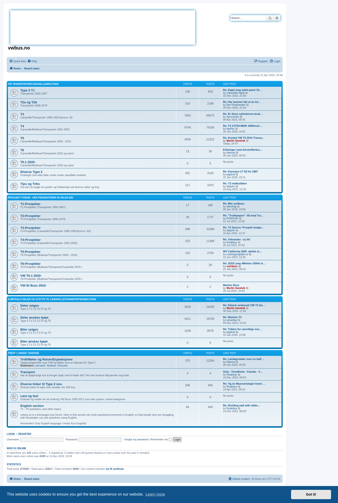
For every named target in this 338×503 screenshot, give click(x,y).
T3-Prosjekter (30, 228)
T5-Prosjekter (30, 252)
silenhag (231, 206)
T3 (22, 114)
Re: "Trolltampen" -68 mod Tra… (243, 215)
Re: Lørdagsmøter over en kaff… (243, 359)
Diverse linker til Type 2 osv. (41, 384)
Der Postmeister (236, 104)
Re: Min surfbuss (233, 203)
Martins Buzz (231, 285)
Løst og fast (29, 396)
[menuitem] (32, 61)
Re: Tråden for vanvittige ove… (242, 329)
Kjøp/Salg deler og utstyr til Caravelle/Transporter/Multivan (52, 299)
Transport (27, 372)
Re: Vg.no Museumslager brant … (244, 383)
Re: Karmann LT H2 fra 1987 (240, 171)
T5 (22, 138)
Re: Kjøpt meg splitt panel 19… (242, 89)
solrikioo (232, 266)
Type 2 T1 (27, 90)
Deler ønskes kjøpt (34, 317)
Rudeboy (232, 242)
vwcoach (40, 365)
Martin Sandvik (236, 140)
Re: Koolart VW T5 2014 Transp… (244, 137)
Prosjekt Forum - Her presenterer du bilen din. (41, 197)
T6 (22, 150)
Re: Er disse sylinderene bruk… (243, 113)
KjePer (231, 128)
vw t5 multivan (115, 468)
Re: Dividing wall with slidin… (241, 405)
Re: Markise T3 (232, 317)
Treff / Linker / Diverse (23, 353)
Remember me (161, 439)
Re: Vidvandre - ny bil (236, 239)
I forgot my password (136, 439)
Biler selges (29, 329)
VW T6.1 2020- (31, 275)
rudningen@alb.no (237, 254)
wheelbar (232, 320)
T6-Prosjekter (30, 263)
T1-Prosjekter (30, 204)
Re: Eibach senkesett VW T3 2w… (244, 305)
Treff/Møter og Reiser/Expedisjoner (46, 359)
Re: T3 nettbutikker (235, 183)
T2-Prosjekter (30, 216)
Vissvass (62, 365)
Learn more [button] (155, 494)
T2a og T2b (28, 102)
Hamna (231, 152)
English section (32, 406)
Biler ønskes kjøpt (34, 341)
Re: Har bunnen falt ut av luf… (242, 101)
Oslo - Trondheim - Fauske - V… (243, 371)
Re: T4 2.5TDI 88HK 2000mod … (243, 125)
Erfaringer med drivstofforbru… (243, 149)
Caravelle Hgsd (236, 92)
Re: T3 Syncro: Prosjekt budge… (243, 227)
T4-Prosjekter (30, 240)
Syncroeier (233, 116)
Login (11, 433)
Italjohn (231, 186)
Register (24, 433)
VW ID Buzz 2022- (33, 285)
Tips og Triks (30, 184)
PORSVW (232, 218)
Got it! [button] (311, 494)
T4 (22, 126)
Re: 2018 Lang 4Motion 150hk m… (244, 263)
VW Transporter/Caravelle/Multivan (33, 84)
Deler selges (29, 305)
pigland (231, 174)
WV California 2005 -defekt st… (242, 251)
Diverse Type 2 (31, 172)
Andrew (51, 365)
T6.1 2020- (28, 162)
